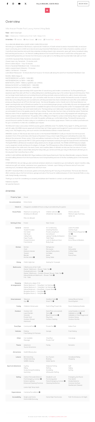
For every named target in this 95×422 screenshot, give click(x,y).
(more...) (58, 39)
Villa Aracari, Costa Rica (47, 4)
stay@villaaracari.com (58, 416)
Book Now (83, 4)
